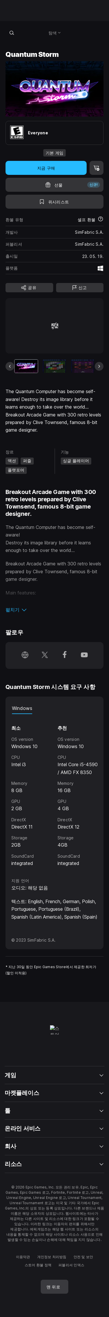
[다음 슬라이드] (99, 366)
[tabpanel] (54, 790)
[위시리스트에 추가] (55, 202)
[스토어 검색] (12, 32)
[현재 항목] (26, 366)
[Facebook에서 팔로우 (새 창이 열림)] (64, 655)
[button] (55, 609)
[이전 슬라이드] (10, 366)
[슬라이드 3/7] (83, 366)
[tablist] (54, 708)
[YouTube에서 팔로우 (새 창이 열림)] (84, 655)
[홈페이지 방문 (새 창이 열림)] (25, 655)
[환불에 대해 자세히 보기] (100, 219)
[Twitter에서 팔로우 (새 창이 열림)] (45, 655)
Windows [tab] (22, 708)
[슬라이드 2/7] (54, 366)
